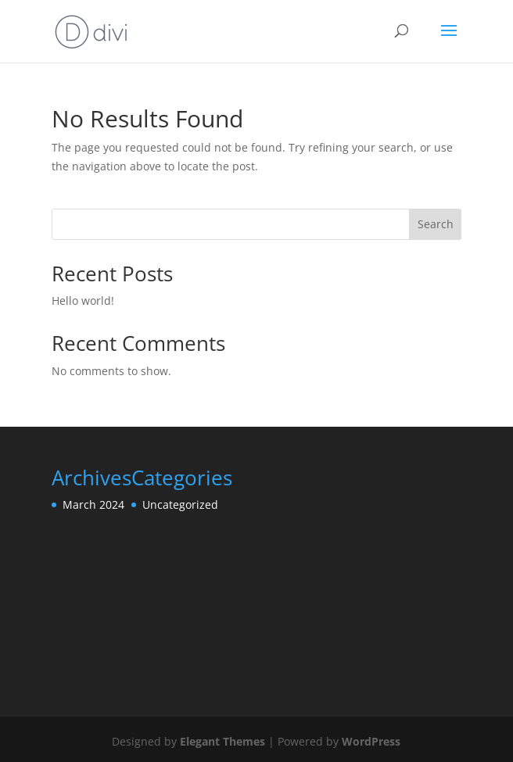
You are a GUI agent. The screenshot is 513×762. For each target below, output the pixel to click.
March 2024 (93, 504)
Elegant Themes (222, 741)
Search (436, 223)
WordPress (371, 741)
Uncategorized (180, 504)
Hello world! (83, 300)
